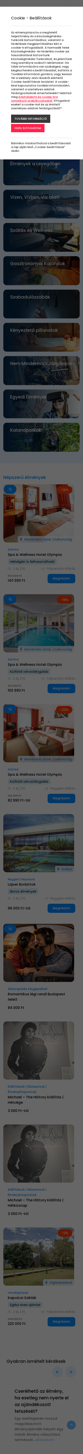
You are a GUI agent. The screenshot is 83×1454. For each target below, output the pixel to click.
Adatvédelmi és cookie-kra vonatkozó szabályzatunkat (34, 99)
